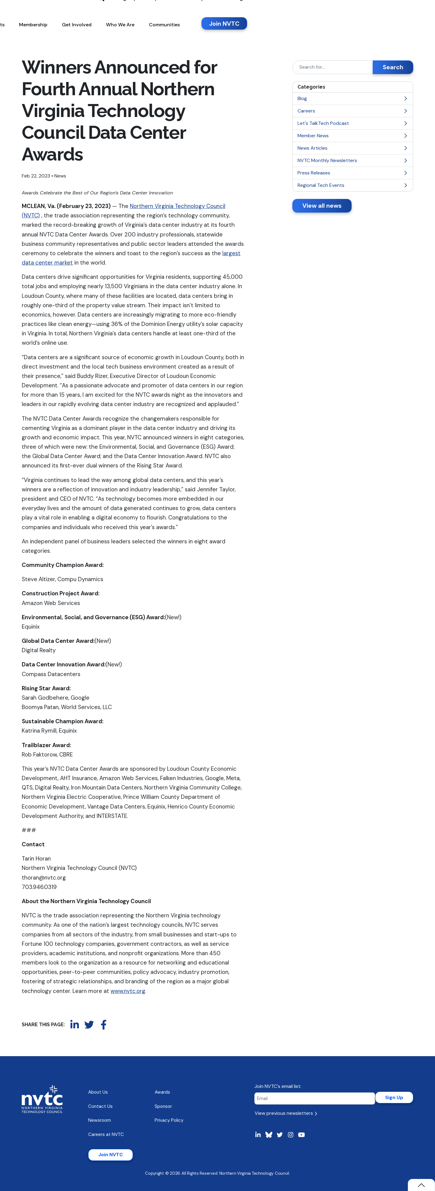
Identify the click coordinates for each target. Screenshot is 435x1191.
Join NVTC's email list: (277, 1086)
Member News (353, 135)
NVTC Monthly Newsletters (353, 160)
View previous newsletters (286, 1113)
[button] (163, 33)
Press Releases (353, 173)
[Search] (332, 67)
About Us (98, 1092)
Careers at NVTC (106, 1134)
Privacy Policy (169, 1120)
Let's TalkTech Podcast (353, 123)
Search (393, 67)
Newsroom (99, 1120)
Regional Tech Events (353, 185)
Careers (353, 111)
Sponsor (163, 1106)
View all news (322, 206)
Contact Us (100, 1106)
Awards (162, 1092)
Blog (353, 98)
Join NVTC (110, 1154)
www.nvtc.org (128, 991)
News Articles (353, 148)
